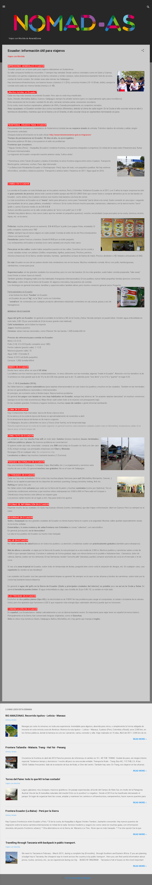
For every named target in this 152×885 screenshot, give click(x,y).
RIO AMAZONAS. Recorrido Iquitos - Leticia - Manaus (35, 715)
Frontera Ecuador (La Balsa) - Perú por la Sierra (32, 810)
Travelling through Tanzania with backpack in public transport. (40, 842)
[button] (142, 51)
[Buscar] (148, 7)
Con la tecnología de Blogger (76, 878)
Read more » (140, 739)
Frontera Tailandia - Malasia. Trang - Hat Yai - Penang (35, 747)
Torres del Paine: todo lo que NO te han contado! (32, 779)
